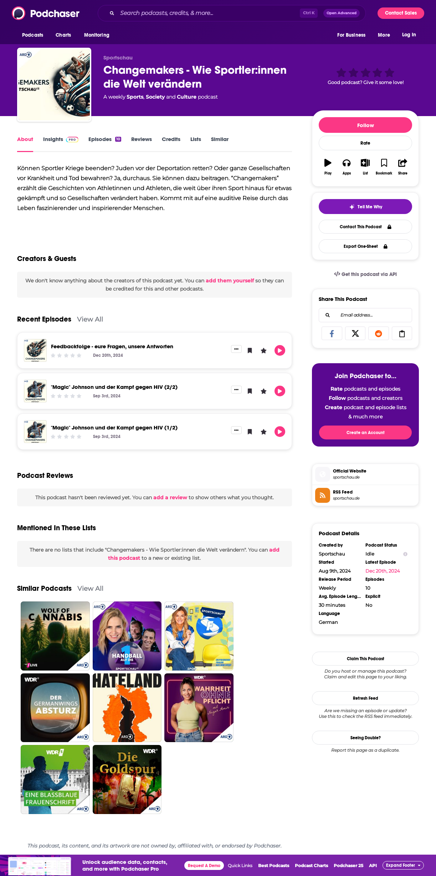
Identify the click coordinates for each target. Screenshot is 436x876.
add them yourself (230, 280)
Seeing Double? (365, 737)
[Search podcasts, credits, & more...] (208, 13)
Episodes (104, 139)
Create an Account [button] (366, 432)
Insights (60, 139)
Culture (186, 97)
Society (155, 97)
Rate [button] (365, 143)
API (373, 865)
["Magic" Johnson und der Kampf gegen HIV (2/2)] (35, 391)
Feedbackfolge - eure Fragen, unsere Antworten (112, 346)
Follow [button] (365, 125)
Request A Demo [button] (204, 865)
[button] (34, 35)
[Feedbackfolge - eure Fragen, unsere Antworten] (35, 350)
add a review (170, 497)
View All (90, 319)
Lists (195, 139)
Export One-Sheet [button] (366, 246)
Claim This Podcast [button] (365, 658)
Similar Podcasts (44, 588)
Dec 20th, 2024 (382, 571)
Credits (171, 139)
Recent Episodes (44, 319)
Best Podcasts (273, 865)
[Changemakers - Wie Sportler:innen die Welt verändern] (54, 84)
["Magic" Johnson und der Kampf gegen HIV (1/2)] (35, 431)
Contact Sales (401, 13)
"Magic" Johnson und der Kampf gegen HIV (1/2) (114, 427)
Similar (220, 139)
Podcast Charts (311, 865)
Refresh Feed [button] (365, 698)
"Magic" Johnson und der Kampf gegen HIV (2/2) (114, 387)
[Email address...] (365, 315)
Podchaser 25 (348, 865)
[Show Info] (405, 554)
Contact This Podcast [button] (365, 226)
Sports (135, 97)
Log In (409, 35)
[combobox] (232, 13)
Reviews (141, 139)
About (25, 139)
